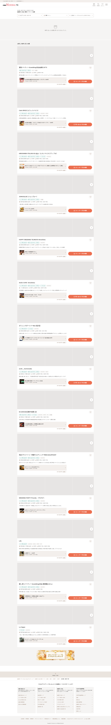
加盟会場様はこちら (56, 718)
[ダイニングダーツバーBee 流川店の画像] (55, 314)
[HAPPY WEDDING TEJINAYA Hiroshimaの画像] (55, 228)
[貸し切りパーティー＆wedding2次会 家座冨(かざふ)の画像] (55, 572)
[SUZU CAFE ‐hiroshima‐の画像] (55, 271)
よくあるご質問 (87, 718)
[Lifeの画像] (55, 529)
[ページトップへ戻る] (55, 675)
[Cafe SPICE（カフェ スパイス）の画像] (55, 98)
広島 (50, 678)
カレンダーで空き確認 (80, 81)
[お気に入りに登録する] (90, 67)
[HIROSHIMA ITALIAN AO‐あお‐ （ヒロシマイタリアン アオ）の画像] (55, 141)
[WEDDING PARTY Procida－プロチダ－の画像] (55, 486)
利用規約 (27, 718)
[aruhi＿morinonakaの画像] (55, 357)
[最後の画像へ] (91, 55)
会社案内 (22, 718)
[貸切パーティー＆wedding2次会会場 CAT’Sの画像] (55, 55)
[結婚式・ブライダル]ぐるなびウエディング (25, 678)
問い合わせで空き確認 (80, 124)
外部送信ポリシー (47, 718)
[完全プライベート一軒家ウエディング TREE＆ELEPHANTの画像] (55, 443)
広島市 (54, 678)
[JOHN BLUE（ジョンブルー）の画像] (55, 184)
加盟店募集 (63, 718)
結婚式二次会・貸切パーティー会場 (41, 678)
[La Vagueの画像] (55, 615)
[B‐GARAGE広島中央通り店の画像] (55, 400)
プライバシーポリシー (39, 718)
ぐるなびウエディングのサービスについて (75, 718)
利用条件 (32, 718)
